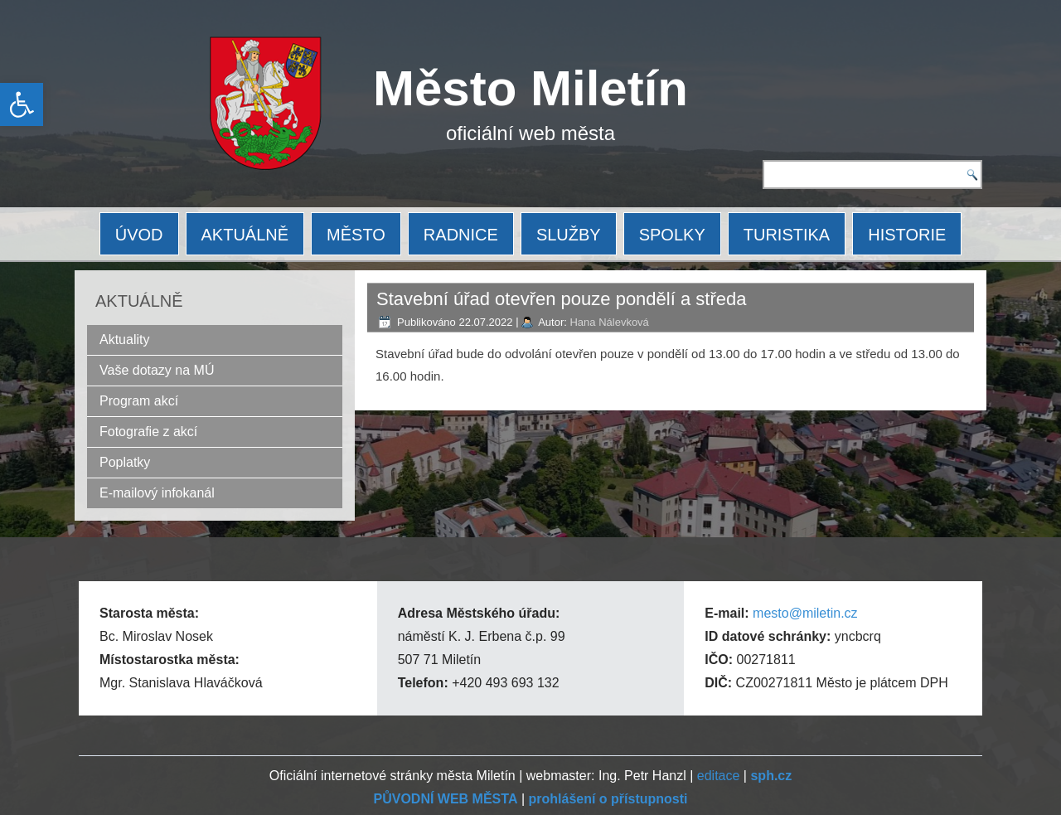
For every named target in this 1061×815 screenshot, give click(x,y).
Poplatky (124, 462)
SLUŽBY (568, 235)
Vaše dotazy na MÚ (156, 370)
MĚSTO (356, 235)
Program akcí (138, 401)
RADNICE (461, 235)
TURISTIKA (787, 235)
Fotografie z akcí (148, 431)
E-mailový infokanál (157, 493)
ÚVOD (139, 235)
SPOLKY (672, 235)
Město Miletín (530, 88)
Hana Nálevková (608, 322)
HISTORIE (907, 235)
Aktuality (124, 339)
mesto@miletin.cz (805, 613)
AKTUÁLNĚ (245, 235)
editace (718, 776)
